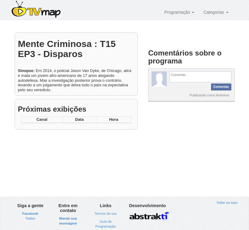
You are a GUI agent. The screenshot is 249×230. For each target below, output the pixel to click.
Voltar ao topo (226, 202)
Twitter (30, 218)
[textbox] (200, 77)
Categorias (216, 12)
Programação (179, 12)
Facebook (30, 213)
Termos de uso (105, 213)
